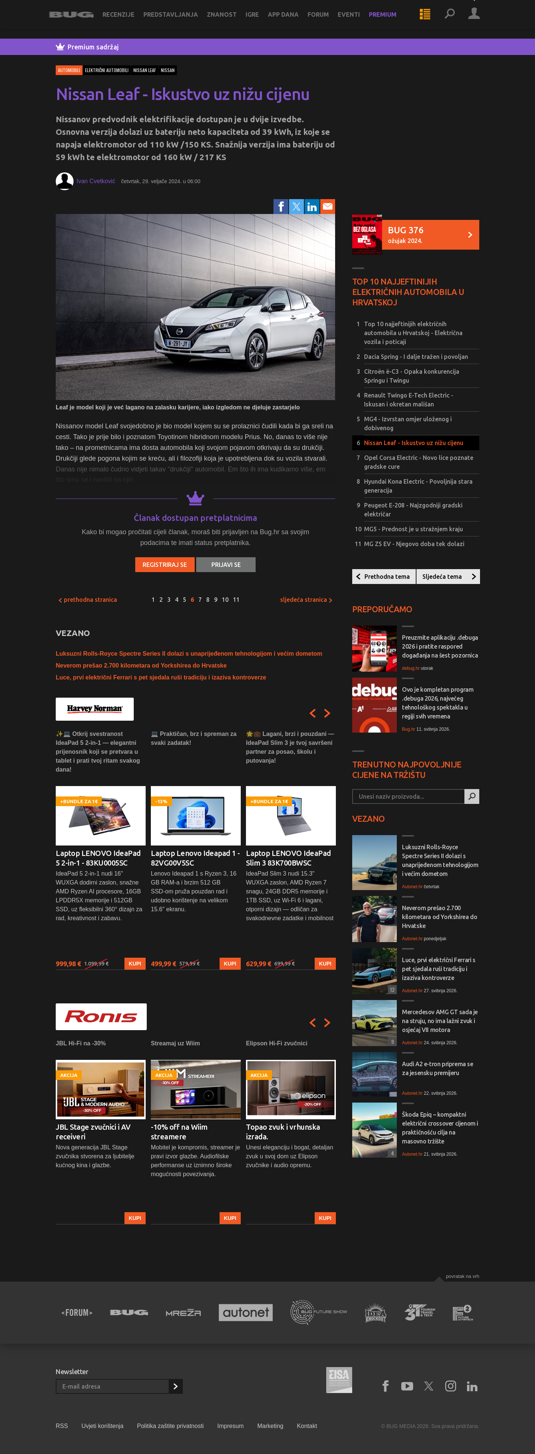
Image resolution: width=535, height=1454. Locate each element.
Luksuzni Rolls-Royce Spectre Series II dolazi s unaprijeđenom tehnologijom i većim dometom (189, 653)
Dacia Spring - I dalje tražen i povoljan (416, 356)
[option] (100, 850)
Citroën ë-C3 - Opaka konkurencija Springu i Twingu (411, 376)
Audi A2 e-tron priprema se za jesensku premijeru (437, 1068)
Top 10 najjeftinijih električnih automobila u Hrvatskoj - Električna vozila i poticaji (413, 333)
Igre (259, 19)
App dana (290, 19)
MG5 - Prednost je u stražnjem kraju (413, 529)
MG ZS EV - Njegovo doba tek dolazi (414, 544)
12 (391, 989)
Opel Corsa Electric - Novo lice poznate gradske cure (418, 462)
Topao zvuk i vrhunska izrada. (283, 1132)
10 (225, 599)
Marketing (270, 1426)
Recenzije (125, 19)
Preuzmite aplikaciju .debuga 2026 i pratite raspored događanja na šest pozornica (440, 646)
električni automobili (107, 70)
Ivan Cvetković (96, 181)
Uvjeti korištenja (102, 1426)
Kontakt (307, 1426)
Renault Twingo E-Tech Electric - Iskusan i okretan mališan (408, 400)
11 (236, 599)
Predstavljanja (177, 19)
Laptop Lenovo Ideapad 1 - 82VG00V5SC (195, 858)
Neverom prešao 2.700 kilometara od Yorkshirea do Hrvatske (141, 665)
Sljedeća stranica (306, 599)
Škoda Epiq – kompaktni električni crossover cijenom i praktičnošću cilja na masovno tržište (440, 1128)
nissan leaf (144, 70)
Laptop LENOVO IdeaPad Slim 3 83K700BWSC (288, 858)
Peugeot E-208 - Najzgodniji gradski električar (413, 509)
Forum (324, 19)
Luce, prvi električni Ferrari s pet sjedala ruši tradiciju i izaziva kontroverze (161, 677)
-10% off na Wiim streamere (179, 1132)
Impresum (230, 1426)
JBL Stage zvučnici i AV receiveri (93, 1132)
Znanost (228, 19)
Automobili (69, 70)
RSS (62, 1426)
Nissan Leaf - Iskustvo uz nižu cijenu (413, 442)
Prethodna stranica (87, 599)
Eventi (355, 19)
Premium (389, 19)
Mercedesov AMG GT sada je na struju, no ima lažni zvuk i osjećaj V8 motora (440, 1021)
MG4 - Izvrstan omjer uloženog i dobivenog (408, 423)
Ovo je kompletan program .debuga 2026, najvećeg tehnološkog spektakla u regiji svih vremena (437, 703)
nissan (168, 70)
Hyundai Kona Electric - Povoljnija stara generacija (418, 486)
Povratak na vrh (462, 1276)
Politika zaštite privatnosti (170, 1426)
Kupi (135, 964)
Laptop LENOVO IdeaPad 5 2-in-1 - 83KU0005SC (98, 858)
